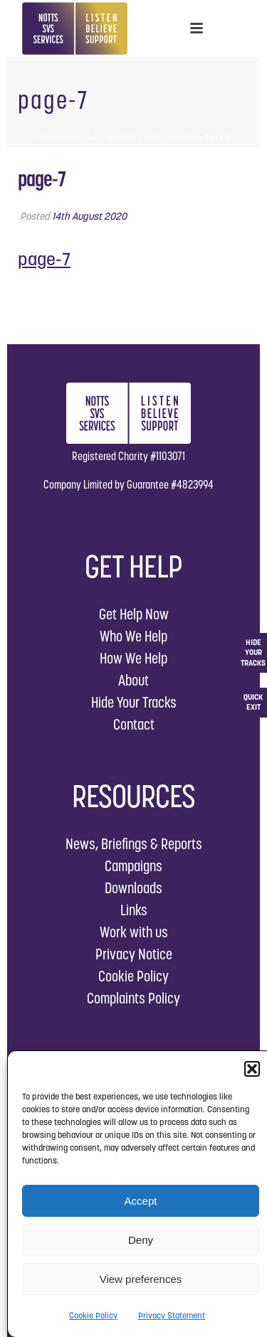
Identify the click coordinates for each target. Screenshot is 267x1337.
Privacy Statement (171, 1315)
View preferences (141, 1279)
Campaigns (133, 865)
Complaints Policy (133, 998)
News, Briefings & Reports (134, 843)
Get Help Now (134, 614)
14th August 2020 (89, 216)
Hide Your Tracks (134, 702)
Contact (134, 724)
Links (133, 910)
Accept (141, 1201)
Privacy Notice (133, 954)
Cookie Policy (93, 1315)
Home (46, 137)
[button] (252, 1069)
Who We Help (133, 636)
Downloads (133, 887)
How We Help (133, 658)
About (133, 680)
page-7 (44, 258)
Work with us (134, 932)
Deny (140, 1240)
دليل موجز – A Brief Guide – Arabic (130, 137)
